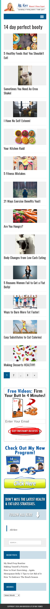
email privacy (30, 439)
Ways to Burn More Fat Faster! (21, 311)
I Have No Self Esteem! (17, 120)
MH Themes (39, 606)
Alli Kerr (13, 529)
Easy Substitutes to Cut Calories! (23, 337)
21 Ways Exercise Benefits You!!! (22, 201)
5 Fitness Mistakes (14, 173)
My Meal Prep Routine (14, 563)
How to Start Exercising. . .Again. (19, 570)
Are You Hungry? (13, 226)
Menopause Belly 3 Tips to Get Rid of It (23, 573)
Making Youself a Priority (16, 566)
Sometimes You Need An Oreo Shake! (21, 90)
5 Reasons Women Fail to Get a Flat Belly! (24, 284)
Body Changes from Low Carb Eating (25, 257)
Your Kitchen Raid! (14, 148)
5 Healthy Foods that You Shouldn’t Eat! (24, 55)
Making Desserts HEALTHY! (19, 364)
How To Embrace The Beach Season (21, 577)
